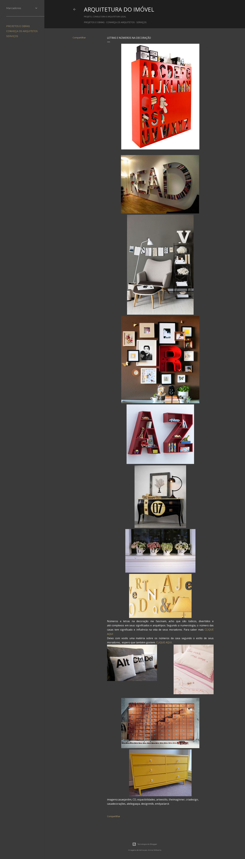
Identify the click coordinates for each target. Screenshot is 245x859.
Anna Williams (154, 850)
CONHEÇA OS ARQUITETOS (120, 22)
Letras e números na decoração (129, 38)
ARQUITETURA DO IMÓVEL (119, 9)
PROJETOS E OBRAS (94, 22)
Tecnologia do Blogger (144, 844)
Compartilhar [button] (79, 37)
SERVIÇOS (141, 22)
